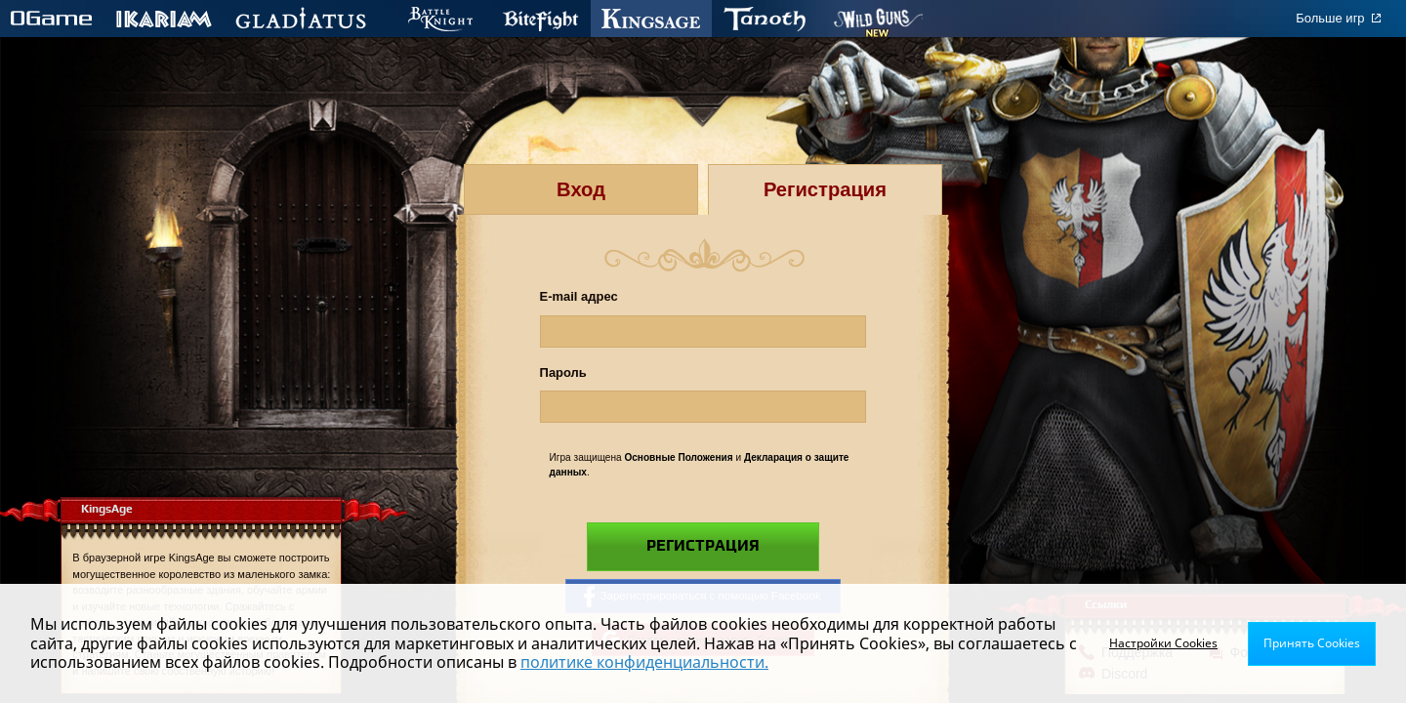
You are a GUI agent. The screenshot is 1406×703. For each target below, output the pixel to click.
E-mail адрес (579, 296)
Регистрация (703, 546)
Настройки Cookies (1163, 643)
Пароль (563, 372)
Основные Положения (678, 457)
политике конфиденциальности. (644, 662)
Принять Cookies (1311, 643)
